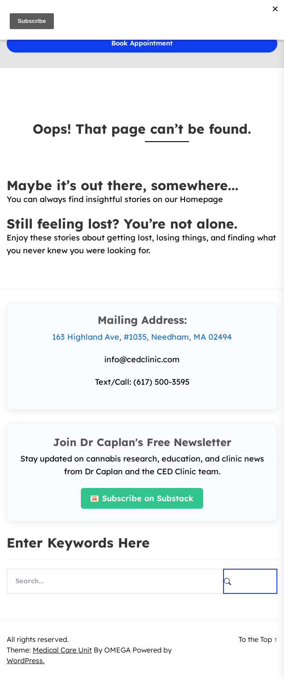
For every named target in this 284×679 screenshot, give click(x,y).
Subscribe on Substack (142, 498)
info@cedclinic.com (142, 359)
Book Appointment (142, 43)
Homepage (201, 199)
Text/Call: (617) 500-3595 (142, 382)
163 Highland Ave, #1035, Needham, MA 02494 (142, 337)
